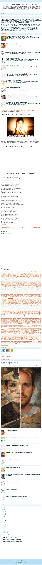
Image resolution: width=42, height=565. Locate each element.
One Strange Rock (14, 321)
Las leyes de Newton (14, 311)
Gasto (6, 302)
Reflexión (12, 331)
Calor (16, 281)
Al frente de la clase (38, 273)
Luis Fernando (6, 313)
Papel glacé (24, 322)
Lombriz (22, 312)
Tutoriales (15, 341)
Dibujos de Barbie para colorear (12, 65)
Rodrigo (26, 332)
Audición (2, 277)
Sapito (11, 333)
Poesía (7, 326)
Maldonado (6, 314)
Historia (20, 304)
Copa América (38, 286)
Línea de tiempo (12, 312)
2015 (3, 527)
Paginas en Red (23, 562)
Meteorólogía (28, 317)
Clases (18, 284)
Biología (8, 279)
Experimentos (25, 299)
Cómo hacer (18, 285)
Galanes (33, 301)
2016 (3, 526)
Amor (14, 275)
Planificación (28, 325)
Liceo (1, 312)
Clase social (14, 284)
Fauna (40, 299)
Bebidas (22, 278)
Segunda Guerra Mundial (24, 333)
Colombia (2, 285)
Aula (7, 277)
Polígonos (17, 326)
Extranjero (30, 299)
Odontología (8, 321)
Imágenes (10, 306)
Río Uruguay (9, 332)
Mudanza (35, 318)
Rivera (14, 332)
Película (32, 323)
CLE (26, 284)
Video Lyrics (37, 110)
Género (20, 302)
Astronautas (31, 276)
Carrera (8, 282)
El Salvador (38, 295)
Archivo (8, 356)
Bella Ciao (26, 278)
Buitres (26, 279)
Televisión (27, 337)
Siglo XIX (23, 335)
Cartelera (17, 282)
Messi (25, 317)
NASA (21, 319)
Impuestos (17, 306)
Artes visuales (22, 276)
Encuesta (34, 296)
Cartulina (27, 282)
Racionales (20, 330)
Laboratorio (9, 311)
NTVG (23, 320)
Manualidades (23, 314)
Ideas (32, 305)
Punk (1, 330)
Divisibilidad (3, 294)
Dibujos (12, 292)
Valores (2, 342)
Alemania (16, 274)
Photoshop (7, 325)
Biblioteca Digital (38, 278)
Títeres (16, 339)
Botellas (20, 279)
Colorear (5, 285)
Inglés (40, 306)
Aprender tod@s (38, 275)
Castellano (33, 282)
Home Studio (10, 110)
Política (20, 326)
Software (16, 336)
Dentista (8, 290)
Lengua (25, 311)
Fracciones (30, 300)
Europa (18, 299)
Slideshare (6, 336)
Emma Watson (9, 296)
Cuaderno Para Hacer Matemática (34, 287)
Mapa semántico (31, 314)
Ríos (11, 332)
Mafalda (26, 313)
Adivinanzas (7, 273)
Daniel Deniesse (27, 289)
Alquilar (33, 274)
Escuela (10, 298)
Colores (9, 285)
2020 (3, 518)
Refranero (18, 331)
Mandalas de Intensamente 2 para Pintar (14, 459)
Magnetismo (36, 313)
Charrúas (39, 282)
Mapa (27, 314)
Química (16, 330)
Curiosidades (11, 289)
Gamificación (37, 301)
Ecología (36, 294)
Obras (5, 321)
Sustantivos (9, 337)
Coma (12, 285)
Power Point (35, 326)
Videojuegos (11, 343)
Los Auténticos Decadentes (37, 312)
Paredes (34, 322)
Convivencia (33, 286)
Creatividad (26, 287)
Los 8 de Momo (29, 312)
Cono (1, 286)
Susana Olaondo (3, 337)
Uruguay (32, 110)
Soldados (20, 336)
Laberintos (5, 311)
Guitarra (26, 303)
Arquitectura (15, 276)
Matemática (17, 315)
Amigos (8, 275)
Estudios (12, 299)
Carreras (11, 282)
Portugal (25, 326)
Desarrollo (15, 290)
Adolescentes (20, 273)
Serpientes (13, 335)
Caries (40, 281)
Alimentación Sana (27, 274)
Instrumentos (11, 307)
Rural (40, 332)
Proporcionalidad (23, 329)
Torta (19, 339)
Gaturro (13, 302)
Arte (18, 276)
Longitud (25, 312)
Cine (40, 283)
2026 (13, 271)
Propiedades (18, 329)
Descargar (25, 290)
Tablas (13, 337)
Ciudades (9, 284)
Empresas (17, 296)
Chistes (4, 283)
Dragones (25, 294)
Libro (40, 311)
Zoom (7, 345)
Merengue (17, 317)
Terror (16, 338)
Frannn (4, 301)
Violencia (25, 343)
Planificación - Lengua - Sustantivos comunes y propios (17, 73)
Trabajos (30, 339)
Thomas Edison (3, 339)
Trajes (40, 339)
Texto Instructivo (34, 338)
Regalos (22, 331)
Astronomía (35, 276)
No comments (6, 116)
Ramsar (23, 330)
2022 (3, 514)
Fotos (27, 300)
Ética (15, 299)
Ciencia (17, 283)
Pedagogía (20, 323)
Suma (34, 336)
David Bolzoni (32, 289)
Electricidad (5, 296)
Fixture (15, 300)
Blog (11, 279)
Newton (4, 320)
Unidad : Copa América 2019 (11, 489)
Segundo (31, 333)
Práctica (39, 326)
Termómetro (13, 338)
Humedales (21, 305)
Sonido (24, 336)
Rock (24, 332)
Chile (1, 283)
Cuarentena (3, 288)
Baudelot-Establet (18, 278)
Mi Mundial (35, 317)
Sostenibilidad (28, 336)
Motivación (30, 318)
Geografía (24, 302)
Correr (12, 287)
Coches (29, 284)
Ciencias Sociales (31, 283)
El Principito (29, 295)
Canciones (6, 110)
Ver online (17, 342)
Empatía (13, 296)
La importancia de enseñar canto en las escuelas (16, 94)
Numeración (31, 320)
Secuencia (17, 333)
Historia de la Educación (26, 304)
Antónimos (34, 275)
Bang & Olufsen (38, 277)
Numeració (26, 320)
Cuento (13, 288)
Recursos (36, 330)
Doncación (21, 294)
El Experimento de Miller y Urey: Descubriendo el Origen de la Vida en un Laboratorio (22, 437)
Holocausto (39, 304)
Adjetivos (11, 273)
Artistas (27, 276)
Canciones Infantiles (27, 281)
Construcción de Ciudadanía (11, 286)
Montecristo (10, 318)
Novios (21, 320)
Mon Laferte (5, 318)
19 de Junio (7, 271)
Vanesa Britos (6, 342)
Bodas (15, 279)
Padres (8, 322)
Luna (13, 313)
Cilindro (36, 283)
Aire (33, 273)
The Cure (39, 338)
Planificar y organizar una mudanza (13, 467)
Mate (14, 315)
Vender (10, 342)
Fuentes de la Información (15, 301)
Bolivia (17, 279)
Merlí (20, 317)
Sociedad (9, 336)
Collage (40, 284)
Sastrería (13, 333)
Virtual (28, 343)
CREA (22, 287)
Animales (26, 275)
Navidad (34, 319)
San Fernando (7, 333)
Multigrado (39, 318)
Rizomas (16, 332)
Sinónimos (2, 336)
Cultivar (2, 289)
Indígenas (26, 306)
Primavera (25, 328)
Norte (12, 320)
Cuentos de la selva (37, 288)
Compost (22, 285)
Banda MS (27, 277)
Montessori (14, 318)
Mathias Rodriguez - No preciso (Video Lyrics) (15, 114)
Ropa (29, 332)
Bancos (23, 277)
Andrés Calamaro (21, 275)
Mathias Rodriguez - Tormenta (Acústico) (11, 537)
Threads (7, 339)
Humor (25, 305)
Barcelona (4, 278)
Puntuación (10, 330)
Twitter (23, 341)
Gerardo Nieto (36, 302)
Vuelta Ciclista (35, 343)
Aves (15, 277)
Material (22, 315)
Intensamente (32, 307)
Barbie (2, 278)
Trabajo (26, 339)
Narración (18, 319)
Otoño (2, 322)
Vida (40, 342)
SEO (40, 333)
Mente (14, 317)
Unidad (25, 341)
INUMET (39, 307)
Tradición (33, 339)
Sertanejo (16, 335)
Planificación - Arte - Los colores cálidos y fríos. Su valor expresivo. (19, 36)
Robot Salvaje (20, 332)
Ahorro (31, 273)
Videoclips (7, 343)
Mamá (10, 314)
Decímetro (39, 289)
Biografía (4, 279)
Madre (17, 313)
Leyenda (37, 311)
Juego (2, 309)
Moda (2, 318)
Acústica (3, 273)
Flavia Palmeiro (19, 300)
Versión (26, 342)
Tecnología (22, 337)
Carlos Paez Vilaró (4, 282)
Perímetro (37, 323)
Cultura (4, 289)
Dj (5, 294)
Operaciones (25, 321)
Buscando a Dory (30, 279)
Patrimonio (3, 323)
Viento (20, 343)
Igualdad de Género (4, 306)
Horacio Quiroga (9, 305)
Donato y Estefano (17, 294)
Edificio (4, 295)
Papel (21, 322)
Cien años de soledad (11, 283)
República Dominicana (37, 331)
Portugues (28, 326)
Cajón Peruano (8, 281)
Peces (16, 323)
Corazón (2, 287)
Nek (40, 319)
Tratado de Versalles (4, 341)
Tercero (9, 338)
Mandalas (13, 314)
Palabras (14, 322)
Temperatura (35, 337)
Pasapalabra (39, 322)
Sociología (13, 336)
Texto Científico (28, 338)
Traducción (37, 339)
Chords (6, 283)
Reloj (33, 331)
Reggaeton (29, 110)
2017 (3, 524)
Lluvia (20, 312)
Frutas (10, 301)
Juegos (4, 309)
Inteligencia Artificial (17, 307)
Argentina (7, 276)
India (24, 306)
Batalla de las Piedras (10, 278)
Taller (16, 337)
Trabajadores (22, 339)
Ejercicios (17, 295)
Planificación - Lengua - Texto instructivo (14, 80)
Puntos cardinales (5, 330)
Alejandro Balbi (3, 274)
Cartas (14, 282)
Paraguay (28, 322)
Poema (4, 326)
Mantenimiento (17, 314)
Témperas (31, 337)
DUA (28, 294)
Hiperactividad (8, 304)
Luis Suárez (10, 313)
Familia (33, 299)
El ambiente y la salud (22, 295)
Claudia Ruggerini (22, 284)
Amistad (11, 275)
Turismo (12, 341)
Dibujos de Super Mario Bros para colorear (14, 51)
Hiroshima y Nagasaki (15, 304)
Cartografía (21, 282)
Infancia (30, 306)
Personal (2, 325)
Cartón (25, 282)
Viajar (29, 342)
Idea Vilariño (29, 305)
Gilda (4, 303)
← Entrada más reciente (5, 227)
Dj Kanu (7, 294)
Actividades (34, 271)
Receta (26, 330)
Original (39, 321)
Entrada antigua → (37, 227)
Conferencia (39, 285)
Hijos (2, 304)
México (32, 317)
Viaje (31, 342)
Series (11, 335)
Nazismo (38, 319)
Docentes (11, 294)
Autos (13, 277)
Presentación (18, 328)
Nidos (7, 320)
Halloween (35, 303)
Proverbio (32, 329)
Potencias (31, 326)
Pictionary (10, 325)
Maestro (23, 313)
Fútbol (21, 301)
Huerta (17, 305)
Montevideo (19, 318)
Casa (31, 282)
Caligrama (13, 281)
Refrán (15, 331)
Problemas (6, 329)
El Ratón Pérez (34, 295)
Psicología (39, 329)
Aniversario (30, 275)
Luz (15, 313)
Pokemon (10, 326)
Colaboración (35, 284)
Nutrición (2, 321)
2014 (3, 529)
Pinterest (16, 325)
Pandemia (18, 322)
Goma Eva (12, 303)
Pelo (35, 323)
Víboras (34, 342)
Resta (2, 332)
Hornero (14, 305)
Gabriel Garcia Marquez (27, 301)
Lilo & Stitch (4, 312)
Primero (2, 329)
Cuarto (10, 288)
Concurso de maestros (28, 285)
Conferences (35, 285)
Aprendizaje (3, 276)
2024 (3, 511)
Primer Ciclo (30, 328)
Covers (19, 287)
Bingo (2, 279)
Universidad (29, 341)
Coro (4, 287)
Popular (3, 356)
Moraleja (23, 318)
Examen (21, 299)
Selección (35, 333)
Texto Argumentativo (22, 338)
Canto (32, 281)
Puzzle (13, 330)
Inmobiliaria (7, 307)
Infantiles (33, 306)
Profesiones (10, 329)
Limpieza (8, 312)
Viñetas (22, 343)
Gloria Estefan (7, 303)
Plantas (40, 325)
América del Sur (4, 275)
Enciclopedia (29, 296)
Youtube (4, 345)
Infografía (37, 306)
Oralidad (33, 321)
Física (5, 300)
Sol (18, 336)
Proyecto (36, 329)
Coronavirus (8, 287)
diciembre (5, 532)
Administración (15, 273)
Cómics (14, 285)
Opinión (29, 321)
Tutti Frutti (20, 341)
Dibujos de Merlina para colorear (12, 58)
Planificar (34, 325)
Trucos (9, 341)
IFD (34, 305)
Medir (8, 317)
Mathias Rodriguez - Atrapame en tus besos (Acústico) (14, 535)
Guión (23, 303)
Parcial (32, 322)
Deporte (11, 290)
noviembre (5, 534)
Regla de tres (29, 331)
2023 (3, 513)
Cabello (4, 281)
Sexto (20, 335)
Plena (2, 326)
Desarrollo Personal (20, 290)
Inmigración (3, 307)
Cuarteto (6, 288)
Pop (23, 326)
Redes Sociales (7, 331)
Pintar (14, 325)
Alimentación (21, 274)
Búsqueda (34, 279)
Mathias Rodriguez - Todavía (9, 363)
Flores (23, 300)
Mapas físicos (36, 314)
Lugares (2, 313)
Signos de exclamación (29, 335)
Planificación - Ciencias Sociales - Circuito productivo (16, 102)
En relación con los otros (23, 296)
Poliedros (14, 326)
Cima (39, 283)
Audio (5, 277)
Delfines (2, 290)
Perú (4, 325)
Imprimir (14, 306)
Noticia (14, 320)
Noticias (17, 320)
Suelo (32, 336)
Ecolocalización (31, 294)
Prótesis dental (28, 329)
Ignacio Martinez (38, 305)
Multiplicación (3, 319)
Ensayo (40, 296)
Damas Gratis (22, 289)
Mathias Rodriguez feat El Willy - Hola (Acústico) (12, 541)
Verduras (23, 342)
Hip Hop (4, 304)
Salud (4, 333)
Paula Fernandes (8, 323)
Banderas (34, 277)
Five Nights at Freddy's (10, 300)
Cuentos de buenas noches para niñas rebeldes (26, 288)
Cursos (18, 289)
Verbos (20, 342)
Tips (14, 339)
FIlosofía (2, 300)
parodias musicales (15, 139)
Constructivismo (19, 286)
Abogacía (19, 271)
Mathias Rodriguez (19, 110)
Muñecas (7, 319)
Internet (36, 307)
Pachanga (5, 322)
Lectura (21, 311)
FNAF (25, 300)
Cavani (36, 282)
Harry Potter (39, 303)
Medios (6, 317)
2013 (3, 531)
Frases (7, 301)
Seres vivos (2, 335)
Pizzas (22, 325)
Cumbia (7, 289)
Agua (29, 273)
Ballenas (20, 277)
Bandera (30, 277)
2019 (11, 271)
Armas (11, 276)
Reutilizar (4, 332)
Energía (37, 296)
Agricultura (25, 273)
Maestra (20, 313)
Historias (32, 304)
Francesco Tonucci (36, 300)
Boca (13, 279)
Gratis (17, 303)
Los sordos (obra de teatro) (11, 43)
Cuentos (16, 288)
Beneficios (33, 278)
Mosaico (26, 318)
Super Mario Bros (38, 336)
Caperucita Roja (36, 281)
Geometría (31, 302)
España (17, 297)
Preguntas (13, 328)
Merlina (22, 317)
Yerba (2, 345)
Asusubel (39, 276)
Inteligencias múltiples (25, 307)
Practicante (4, 328)
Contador (24, 286)
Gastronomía (10, 302)
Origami (36, 321)
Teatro (18, 337)
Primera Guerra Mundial (36, 328)
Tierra (12, 339)
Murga (11, 319)
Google (15, 303)
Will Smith (39, 343)
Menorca (11, 317)
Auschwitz (10, 277)
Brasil (23, 279)
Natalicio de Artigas (25, 319)
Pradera (9, 328)
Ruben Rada (37, 332)
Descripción (30, 290)
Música (25, 110)
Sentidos (38, 333)
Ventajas (13, 342)
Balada (17, 277)
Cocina (31, 284)
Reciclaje (29, 330)
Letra (14, 110)
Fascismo (37, 299)
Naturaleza (31, 319)
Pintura (19, 325)
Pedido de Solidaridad (26, 323)
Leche (19, 311)
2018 (3, 522)
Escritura (6, 297)
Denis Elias (5, 290)
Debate (36, 289)
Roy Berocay (33, 332)
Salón (1, 333)
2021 (3, 516)
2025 (3, 509)
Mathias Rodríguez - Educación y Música (21, 5)
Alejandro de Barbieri (10, 274)
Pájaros (11, 322)
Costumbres (15, 287)
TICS (10, 339)
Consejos (4, 286)
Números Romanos (37, 320)
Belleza (29, 278)
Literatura (17, 312)
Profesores (14, 329)
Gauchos (16, 302)
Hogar (35, 304)
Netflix (2, 320)
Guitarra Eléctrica (31, 303)
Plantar (37, 325)
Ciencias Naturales (22, 283)
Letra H (34, 311)
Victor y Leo (37, 342)
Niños (9, 320)
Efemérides (13, 295)
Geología (27, 302)
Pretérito (22, 328)
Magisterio (30, 313)
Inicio (2, 13)
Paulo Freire (13, 323)
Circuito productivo (4, 284)
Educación (8, 295)
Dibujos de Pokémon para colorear (13, 87)
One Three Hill (19, 321)
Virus (30, 343)
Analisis (16, 275)
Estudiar (9, 299)
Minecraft (39, 317)
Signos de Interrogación (37, 335)
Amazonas (36, 274)
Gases (4, 302)
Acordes (29, 271)
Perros (40, 323)
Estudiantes (5, 299)
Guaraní (20, 303)
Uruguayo (39, 341)
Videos (2, 111)
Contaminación (28, 286)
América (40, 274)
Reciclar (32, 330)
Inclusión (21, 306)
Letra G (31, 311)
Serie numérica (7, 335)
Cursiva (15, 289)
